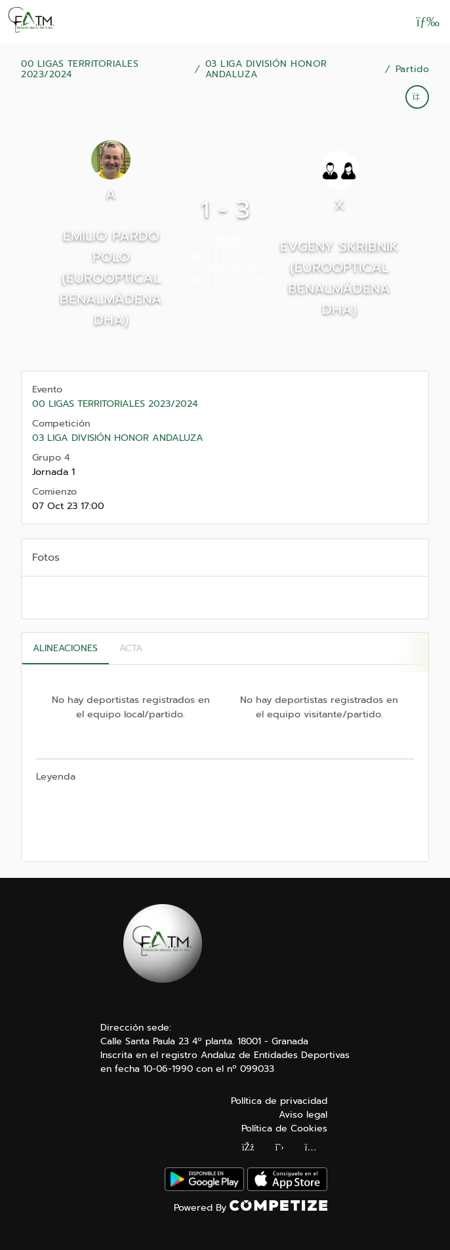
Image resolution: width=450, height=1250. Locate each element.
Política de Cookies (284, 1128)
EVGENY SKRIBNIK (339, 246)
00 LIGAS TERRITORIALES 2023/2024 (79, 69)
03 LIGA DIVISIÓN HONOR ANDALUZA (266, 69)
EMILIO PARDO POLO (111, 246)
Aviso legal (303, 1115)
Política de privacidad (279, 1101)
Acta (130, 648)
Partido (413, 69)
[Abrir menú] (427, 21)
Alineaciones (65, 648)
